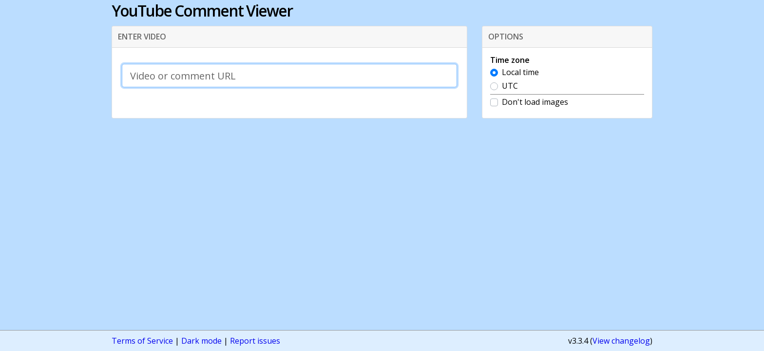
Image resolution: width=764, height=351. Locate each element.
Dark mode (201, 340)
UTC (510, 85)
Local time (520, 72)
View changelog (621, 340)
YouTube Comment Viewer (202, 10)
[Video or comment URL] (289, 75)
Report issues (255, 340)
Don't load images (535, 102)
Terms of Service (142, 340)
